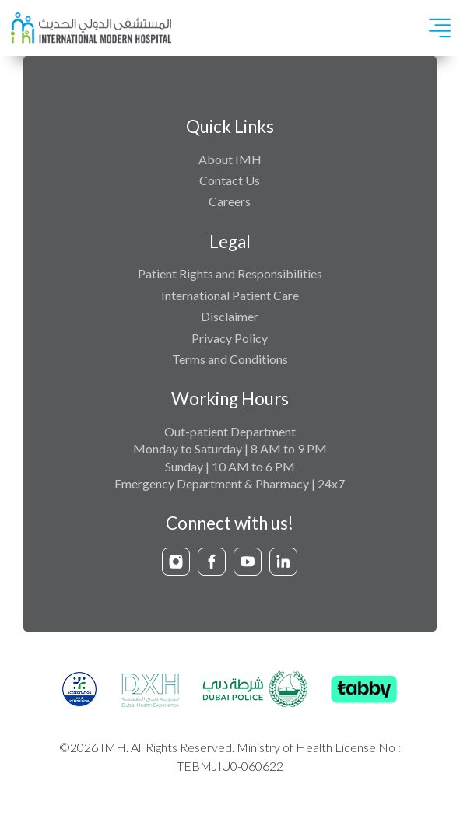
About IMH (230, 159)
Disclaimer (229, 316)
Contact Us (229, 180)
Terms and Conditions (230, 359)
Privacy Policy (229, 338)
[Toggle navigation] (440, 28)
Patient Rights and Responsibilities (230, 273)
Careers (230, 201)
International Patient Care (230, 295)
